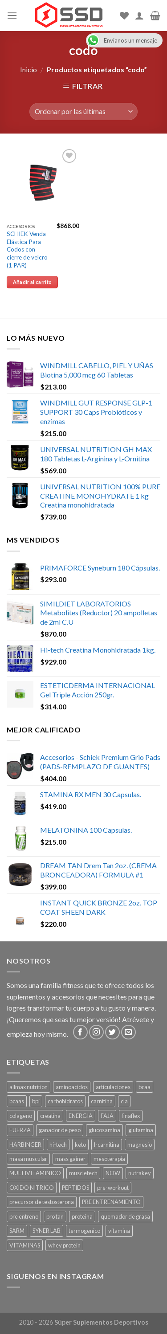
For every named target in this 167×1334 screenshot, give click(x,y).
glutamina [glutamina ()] (140, 1129)
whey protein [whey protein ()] (64, 1245)
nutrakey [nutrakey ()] (139, 1173)
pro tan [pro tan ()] (55, 1216)
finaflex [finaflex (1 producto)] (131, 1115)
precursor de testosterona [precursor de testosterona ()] (41, 1201)
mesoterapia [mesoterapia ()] (109, 1158)
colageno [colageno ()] (20, 1115)
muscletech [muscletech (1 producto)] (83, 1173)
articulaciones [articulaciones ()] (113, 1086)
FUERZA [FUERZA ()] (20, 1129)
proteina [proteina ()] (82, 1216)
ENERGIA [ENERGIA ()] (81, 1115)
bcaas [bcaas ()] (16, 1101)
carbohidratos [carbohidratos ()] (65, 1101)
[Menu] (12, 15)
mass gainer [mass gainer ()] (70, 1158)
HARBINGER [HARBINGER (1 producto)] (25, 1144)
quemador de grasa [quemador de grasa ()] (125, 1216)
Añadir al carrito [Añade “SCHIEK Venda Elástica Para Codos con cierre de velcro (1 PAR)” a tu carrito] (32, 282)
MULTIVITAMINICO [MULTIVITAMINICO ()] (35, 1173)
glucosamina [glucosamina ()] (104, 1129)
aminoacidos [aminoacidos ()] (72, 1086)
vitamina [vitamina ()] (119, 1230)
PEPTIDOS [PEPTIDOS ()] (75, 1187)
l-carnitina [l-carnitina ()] (106, 1144)
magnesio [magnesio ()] (139, 1144)
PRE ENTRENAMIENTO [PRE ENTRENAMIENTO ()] (111, 1201)
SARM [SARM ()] (16, 1230)
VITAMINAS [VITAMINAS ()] (24, 1245)
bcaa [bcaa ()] (144, 1086)
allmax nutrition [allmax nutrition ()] (28, 1086)
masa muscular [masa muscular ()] (28, 1158)
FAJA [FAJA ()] (107, 1115)
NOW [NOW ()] (113, 1173)
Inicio (28, 69)
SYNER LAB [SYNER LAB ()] (47, 1230)
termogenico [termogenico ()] (84, 1230)
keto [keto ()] (80, 1144)
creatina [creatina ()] (50, 1115)
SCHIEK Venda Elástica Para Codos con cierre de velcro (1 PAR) (27, 249)
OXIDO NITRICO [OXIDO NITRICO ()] (31, 1187)
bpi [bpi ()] (36, 1101)
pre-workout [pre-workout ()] (113, 1187)
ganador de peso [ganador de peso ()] (60, 1129)
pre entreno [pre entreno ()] (23, 1216)
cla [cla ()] (124, 1101)
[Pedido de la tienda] (83, 111)
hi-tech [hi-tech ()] (58, 1144)
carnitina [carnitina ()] (102, 1101)
